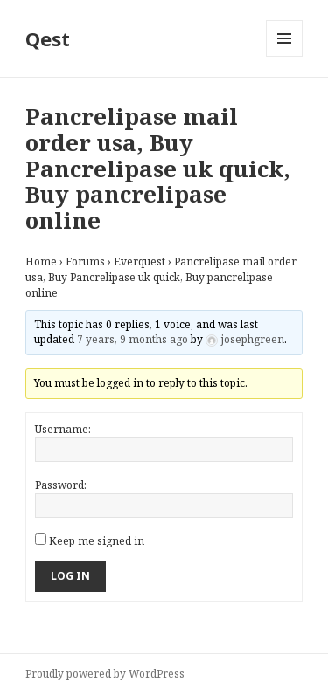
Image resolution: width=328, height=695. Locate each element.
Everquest (139, 261)
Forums (85, 261)
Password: (61, 485)
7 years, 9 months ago (132, 339)
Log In (70, 575)
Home (41, 261)
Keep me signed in (96, 540)
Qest (47, 38)
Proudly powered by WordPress (105, 673)
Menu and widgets (285, 56)
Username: (63, 429)
